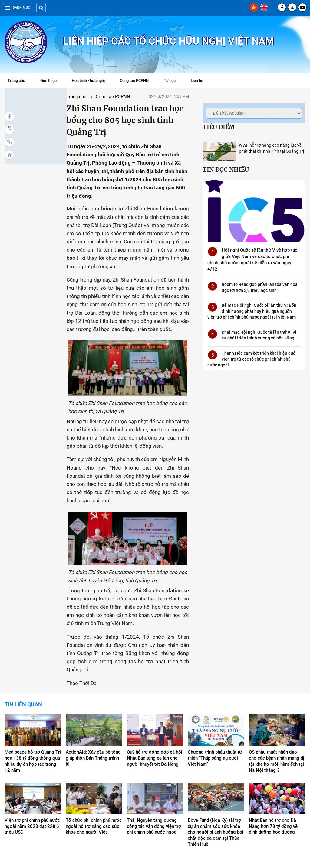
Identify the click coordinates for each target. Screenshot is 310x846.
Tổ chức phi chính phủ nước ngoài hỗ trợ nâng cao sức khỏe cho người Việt (94, 760)
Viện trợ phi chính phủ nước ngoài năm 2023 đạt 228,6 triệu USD (32, 760)
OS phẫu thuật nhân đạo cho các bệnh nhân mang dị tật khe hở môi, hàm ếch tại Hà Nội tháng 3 (276, 695)
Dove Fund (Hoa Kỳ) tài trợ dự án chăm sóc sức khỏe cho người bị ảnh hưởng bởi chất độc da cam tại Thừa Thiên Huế (215, 766)
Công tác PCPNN (134, 80)
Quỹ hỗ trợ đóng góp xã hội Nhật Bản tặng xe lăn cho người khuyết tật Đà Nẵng (154, 692)
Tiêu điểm (219, 127)
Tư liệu (173, 81)
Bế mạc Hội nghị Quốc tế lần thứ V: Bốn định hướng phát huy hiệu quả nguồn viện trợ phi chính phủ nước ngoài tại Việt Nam (251, 311)
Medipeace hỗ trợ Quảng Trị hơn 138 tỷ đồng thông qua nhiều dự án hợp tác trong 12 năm (33, 695)
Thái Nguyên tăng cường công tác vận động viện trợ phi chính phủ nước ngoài (154, 760)
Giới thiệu (48, 80)
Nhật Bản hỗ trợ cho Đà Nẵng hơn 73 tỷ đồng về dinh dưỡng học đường (273, 760)
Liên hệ (197, 80)
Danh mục (17, 8)
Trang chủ (16, 80)
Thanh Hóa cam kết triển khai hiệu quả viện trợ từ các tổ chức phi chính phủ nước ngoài (251, 359)
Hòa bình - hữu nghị (88, 80)
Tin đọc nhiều (226, 169)
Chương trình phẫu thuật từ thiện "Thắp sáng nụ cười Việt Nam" (215, 692)
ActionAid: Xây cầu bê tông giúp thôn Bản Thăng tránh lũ (93, 692)
